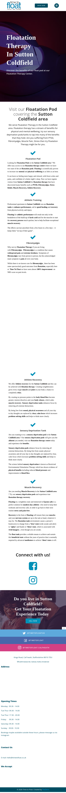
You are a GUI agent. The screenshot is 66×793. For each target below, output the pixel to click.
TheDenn (45, 789)
